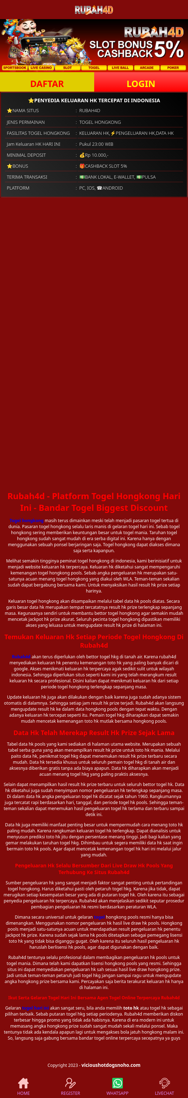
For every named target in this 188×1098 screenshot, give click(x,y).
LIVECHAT (164, 1087)
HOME (23, 1087)
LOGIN (141, 83)
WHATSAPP (118, 1087)
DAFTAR (47, 83)
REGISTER (70, 1087)
